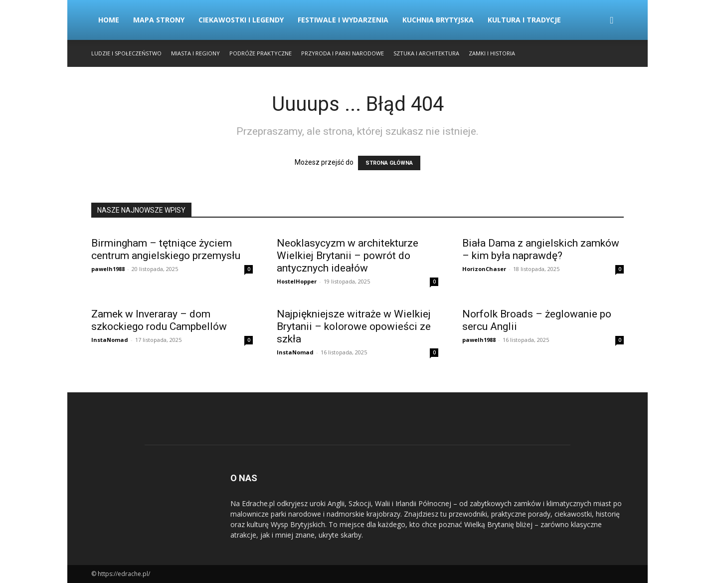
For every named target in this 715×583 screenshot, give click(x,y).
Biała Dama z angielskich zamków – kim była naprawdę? (540, 249)
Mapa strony (158, 19)
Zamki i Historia (492, 53)
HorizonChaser (484, 269)
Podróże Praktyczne (260, 53)
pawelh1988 (108, 269)
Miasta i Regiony (195, 53)
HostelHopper (297, 281)
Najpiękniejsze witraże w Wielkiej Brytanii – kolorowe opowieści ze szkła (354, 326)
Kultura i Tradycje (524, 19)
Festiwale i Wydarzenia (343, 19)
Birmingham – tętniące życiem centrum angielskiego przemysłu (165, 249)
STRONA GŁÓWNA (389, 163)
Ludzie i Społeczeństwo (126, 53)
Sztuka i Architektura (426, 53)
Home (108, 19)
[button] (612, 20)
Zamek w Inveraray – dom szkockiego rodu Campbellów (159, 320)
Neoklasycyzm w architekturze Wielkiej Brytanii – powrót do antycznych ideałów (347, 255)
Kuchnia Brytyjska (438, 19)
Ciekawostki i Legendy (241, 19)
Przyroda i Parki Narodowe (342, 53)
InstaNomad (109, 339)
